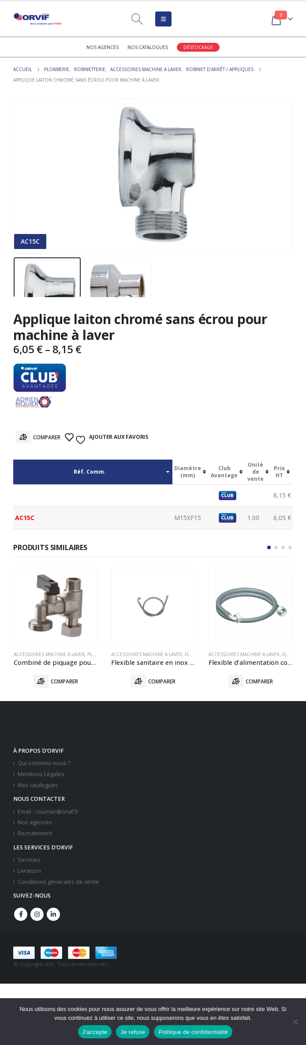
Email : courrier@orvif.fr (48, 812)
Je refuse (132, 1032)
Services (29, 860)
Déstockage (198, 47)
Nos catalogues (147, 47)
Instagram (37, 914)
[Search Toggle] (137, 19)
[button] (268, 547)
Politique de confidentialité (193, 1032)
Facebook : (20, 914)
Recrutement (35, 834)
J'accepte (95, 1032)
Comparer (46, 437)
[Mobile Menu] (163, 18)
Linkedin (53, 914)
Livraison (29, 871)
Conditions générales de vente (58, 882)
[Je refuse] (295, 1021)
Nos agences (102, 47)
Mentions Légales (41, 774)
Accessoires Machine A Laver (49, 654)
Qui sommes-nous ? (44, 763)
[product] (55, 605)
